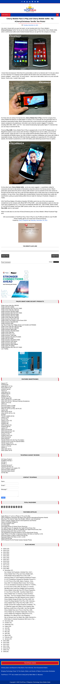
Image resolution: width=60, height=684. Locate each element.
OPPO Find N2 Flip (6, 538)
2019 (4, 561)
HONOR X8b (4, 423)
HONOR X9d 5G (5, 389)
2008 (4, 651)
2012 (4, 644)
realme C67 (4, 428)
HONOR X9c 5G (5, 396)
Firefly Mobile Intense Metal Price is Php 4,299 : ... (18, 575)
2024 (4, 552)
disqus (51, 261)
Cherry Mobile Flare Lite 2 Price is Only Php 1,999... (18, 610)
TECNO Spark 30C (6, 398)
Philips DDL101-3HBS (7, 338)
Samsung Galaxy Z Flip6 (8, 407)
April (6, 633)
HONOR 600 (4, 384)
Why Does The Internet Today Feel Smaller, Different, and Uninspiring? (20, 519)
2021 (4, 557)
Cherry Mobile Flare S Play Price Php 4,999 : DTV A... (19, 602)
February (7, 637)
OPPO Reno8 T (5, 438)
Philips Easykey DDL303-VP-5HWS (11, 337)
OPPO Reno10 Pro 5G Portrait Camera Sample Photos (16, 540)
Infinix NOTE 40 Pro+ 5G (8, 413)
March (6, 635)
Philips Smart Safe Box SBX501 (10, 305)
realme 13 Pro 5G (6, 402)
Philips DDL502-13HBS (7, 307)
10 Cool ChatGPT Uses (7, 523)
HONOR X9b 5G (5, 426)
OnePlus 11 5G (5, 434)
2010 (4, 648)
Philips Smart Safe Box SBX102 (10, 310)
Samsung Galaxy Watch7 (8, 469)
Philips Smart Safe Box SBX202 (10, 317)
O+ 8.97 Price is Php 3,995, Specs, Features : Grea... (19, 581)
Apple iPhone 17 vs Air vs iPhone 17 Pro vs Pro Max (15, 516)
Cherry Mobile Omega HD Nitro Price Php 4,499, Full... (19, 599)
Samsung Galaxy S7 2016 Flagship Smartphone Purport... (20, 577)
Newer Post (5, 255)
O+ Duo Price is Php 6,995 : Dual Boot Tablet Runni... (19, 592)
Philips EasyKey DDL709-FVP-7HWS (11, 347)
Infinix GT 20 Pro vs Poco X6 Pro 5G (11, 408)
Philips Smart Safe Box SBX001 (10, 328)
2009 (4, 649)
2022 (4, 555)
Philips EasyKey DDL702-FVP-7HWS (11, 308)
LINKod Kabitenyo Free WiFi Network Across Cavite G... (19, 597)
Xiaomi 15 (4, 390)
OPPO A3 (4, 404)
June (6, 630)
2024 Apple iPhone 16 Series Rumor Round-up (14, 526)
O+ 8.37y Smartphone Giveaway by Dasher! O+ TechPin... (20, 584)
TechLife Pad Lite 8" (6, 465)
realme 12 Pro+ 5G (6, 420)
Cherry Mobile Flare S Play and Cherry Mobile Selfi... (19, 574)
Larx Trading (4, 348)
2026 (4, 548)
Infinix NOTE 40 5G (6, 411)
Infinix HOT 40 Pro (6, 449)
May (6, 631)
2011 (4, 646)
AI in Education (5, 525)
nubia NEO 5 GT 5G (6, 386)
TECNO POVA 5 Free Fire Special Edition (12, 441)
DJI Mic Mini (4, 472)
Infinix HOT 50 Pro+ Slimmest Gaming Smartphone (15, 401)
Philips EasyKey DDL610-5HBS (10, 314)
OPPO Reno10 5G (6, 432)
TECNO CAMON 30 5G (7, 416)
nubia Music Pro (5, 392)
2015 (4, 568)
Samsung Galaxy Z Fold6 (8, 405)
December (8, 570)
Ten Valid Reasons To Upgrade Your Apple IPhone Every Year (18, 528)
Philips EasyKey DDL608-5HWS (10, 331)
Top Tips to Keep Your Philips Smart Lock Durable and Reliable (18, 325)
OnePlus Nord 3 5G (6, 435)
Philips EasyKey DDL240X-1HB (10, 319)
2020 (4, 559)
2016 (4, 566)
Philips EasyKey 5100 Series (9, 341)
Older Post (55, 255)
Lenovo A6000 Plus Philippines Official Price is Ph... (18, 613)
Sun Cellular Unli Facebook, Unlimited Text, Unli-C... (18, 572)
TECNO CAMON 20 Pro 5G (9, 444)
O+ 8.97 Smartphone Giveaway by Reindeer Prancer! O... (20, 579)
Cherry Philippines (24, 220)
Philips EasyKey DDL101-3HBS (10, 316)
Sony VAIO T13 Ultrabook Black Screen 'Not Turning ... (19, 583)
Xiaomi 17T (4, 383)
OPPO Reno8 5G (6, 437)
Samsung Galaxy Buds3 (8, 471)
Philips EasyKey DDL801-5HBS (10, 311)
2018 (4, 563)
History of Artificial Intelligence (9, 522)
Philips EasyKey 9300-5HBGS (9, 344)
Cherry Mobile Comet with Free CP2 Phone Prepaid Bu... (20, 590)
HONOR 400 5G (5, 393)
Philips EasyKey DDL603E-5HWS (10, 340)
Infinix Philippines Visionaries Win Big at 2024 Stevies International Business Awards (24, 517)
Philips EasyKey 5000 (7, 323)
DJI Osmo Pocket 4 (6, 459)
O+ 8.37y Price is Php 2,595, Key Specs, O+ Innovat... (19, 586)
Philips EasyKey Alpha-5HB (8, 329)
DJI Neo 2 (4, 462)
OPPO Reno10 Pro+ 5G (8, 431)
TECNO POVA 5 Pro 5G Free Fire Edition (12, 440)
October (7, 622)
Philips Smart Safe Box (7, 332)
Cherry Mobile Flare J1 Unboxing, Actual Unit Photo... (19, 593)
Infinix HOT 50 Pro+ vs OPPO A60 (10, 399)
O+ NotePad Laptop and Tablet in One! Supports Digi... (19, 606)
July (6, 628)
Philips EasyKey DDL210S (8, 343)
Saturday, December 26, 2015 (39, 220)
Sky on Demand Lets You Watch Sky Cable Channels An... (20, 617)
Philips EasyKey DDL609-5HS (9, 322)
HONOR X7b (4, 422)
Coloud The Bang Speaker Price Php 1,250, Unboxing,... (20, 601)
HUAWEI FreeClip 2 (6, 460)
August (7, 626)
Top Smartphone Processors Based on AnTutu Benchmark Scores (19, 532)
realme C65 (4, 410)
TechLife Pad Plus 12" (7, 466)
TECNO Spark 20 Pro (7, 443)
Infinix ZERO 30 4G (6, 450)
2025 (4, 550)
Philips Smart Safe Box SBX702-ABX (11, 326)
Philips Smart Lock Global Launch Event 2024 (14, 320)
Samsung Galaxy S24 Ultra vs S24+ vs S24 (13, 531)
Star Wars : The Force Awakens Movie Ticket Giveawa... (19, 595)
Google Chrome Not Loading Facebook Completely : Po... (20, 604)
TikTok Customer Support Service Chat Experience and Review (18, 520)
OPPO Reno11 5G (6, 425)
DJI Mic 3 (3, 463)
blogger (56, 261)
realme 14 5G (5, 395)
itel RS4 (3, 414)
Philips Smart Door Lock (8, 334)
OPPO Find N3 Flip (6, 429)
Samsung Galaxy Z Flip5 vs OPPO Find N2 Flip (14, 535)
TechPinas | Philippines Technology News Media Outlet (35, 682)
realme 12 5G (5, 417)
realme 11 (4, 447)
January (7, 639)
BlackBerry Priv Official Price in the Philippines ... (17, 615)
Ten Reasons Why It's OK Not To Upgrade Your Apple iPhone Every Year (21, 529)
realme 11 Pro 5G (6, 446)
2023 (4, 554)
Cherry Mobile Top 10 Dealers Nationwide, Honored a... (19, 612)
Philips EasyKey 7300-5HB (8, 335)
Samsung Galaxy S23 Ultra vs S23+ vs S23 (13, 537)
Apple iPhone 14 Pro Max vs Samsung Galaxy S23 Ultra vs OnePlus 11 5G (22, 534)
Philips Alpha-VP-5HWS (7, 346)
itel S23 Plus (4, 419)
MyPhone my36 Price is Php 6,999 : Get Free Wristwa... (19, 608)
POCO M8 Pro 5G (6, 387)
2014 (4, 640)
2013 (4, 642)
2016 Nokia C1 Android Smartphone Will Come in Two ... (20, 619)
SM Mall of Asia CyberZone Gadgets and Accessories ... (19, 588)
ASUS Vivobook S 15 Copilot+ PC (10, 468)
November (8, 621)
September (8, 624)
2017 (4, 565)
